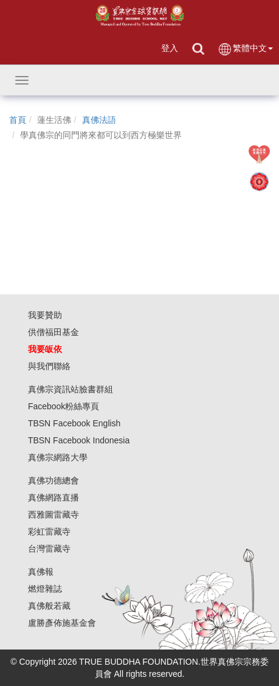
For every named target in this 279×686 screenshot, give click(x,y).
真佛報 (40, 572)
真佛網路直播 (53, 497)
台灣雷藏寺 (49, 548)
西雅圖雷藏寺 (53, 514)
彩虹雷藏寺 (49, 531)
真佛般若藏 (49, 606)
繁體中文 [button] (245, 49)
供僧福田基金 (53, 332)
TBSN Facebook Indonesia (78, 440)
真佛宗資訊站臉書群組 (70, 389)
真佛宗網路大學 (58, 457)
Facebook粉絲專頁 (63, 406)
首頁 (17, 120)
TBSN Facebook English (74, 423)
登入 (169, 48)
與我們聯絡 (49, 366)
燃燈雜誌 (45, 589)
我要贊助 (45, 315)
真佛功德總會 (53, 480)
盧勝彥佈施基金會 (62, 623)
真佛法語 (99, 120)
